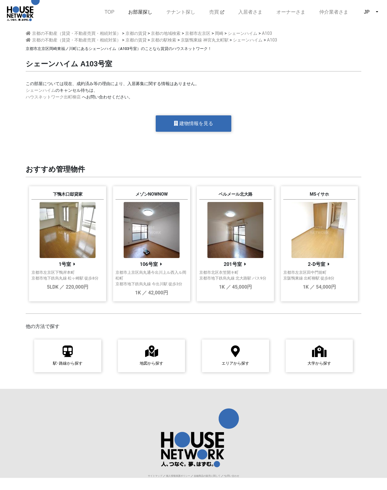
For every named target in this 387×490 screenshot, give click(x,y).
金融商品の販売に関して (207, 476)
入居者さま (250, 12)
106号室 (149, 264)
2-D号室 (316, 264)
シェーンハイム (40, 90)
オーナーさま (290, 12)
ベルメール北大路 (235, 194)
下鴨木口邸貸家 (68, 194)
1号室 (65, 264)
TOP (110, 11)
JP (367, 12)
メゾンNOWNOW (151, 194)
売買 (216, 12)
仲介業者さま (333, 12)
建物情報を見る (193, 123)
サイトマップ (155, 476)
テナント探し (180, 12)
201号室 (233, 264)
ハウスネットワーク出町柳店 (53, 97)
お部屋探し (140, 12)
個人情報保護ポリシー (178, 476)
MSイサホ (319, 194)
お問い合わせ (232, 476)
